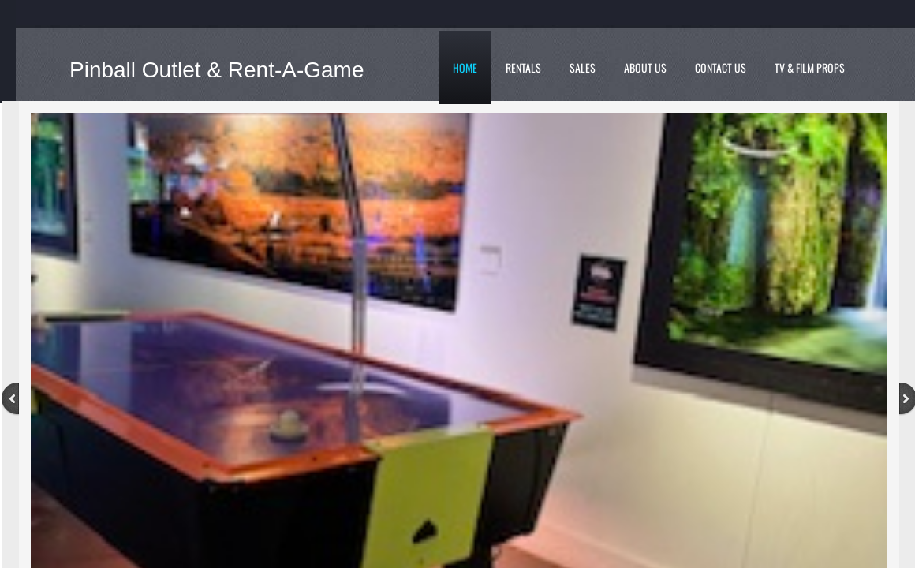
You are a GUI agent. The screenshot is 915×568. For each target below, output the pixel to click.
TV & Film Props (810, 67)
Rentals (523, 67)
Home (465, 67)
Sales (583, 67)
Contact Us (720, 67)
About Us (645, 67)
